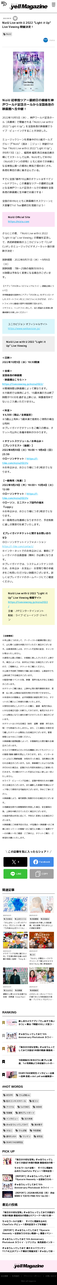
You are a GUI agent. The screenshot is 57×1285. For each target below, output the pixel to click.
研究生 (40, 1136)
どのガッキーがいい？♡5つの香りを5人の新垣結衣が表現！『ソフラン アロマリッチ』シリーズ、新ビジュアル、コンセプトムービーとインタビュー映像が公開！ (41, 997)
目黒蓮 (19, 990)
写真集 (9, 1112)
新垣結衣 (35, 990)
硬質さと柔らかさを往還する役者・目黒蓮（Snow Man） (15, 995)
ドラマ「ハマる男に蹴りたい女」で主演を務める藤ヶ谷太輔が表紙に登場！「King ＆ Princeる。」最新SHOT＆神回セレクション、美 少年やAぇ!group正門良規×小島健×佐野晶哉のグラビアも (15, 956)
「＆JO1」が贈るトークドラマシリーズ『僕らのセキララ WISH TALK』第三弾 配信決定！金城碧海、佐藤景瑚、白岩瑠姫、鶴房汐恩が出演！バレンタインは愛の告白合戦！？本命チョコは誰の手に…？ (41, 961)
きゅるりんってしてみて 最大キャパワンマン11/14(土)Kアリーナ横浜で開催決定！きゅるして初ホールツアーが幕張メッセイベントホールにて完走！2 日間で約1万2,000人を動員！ (28, 1250)
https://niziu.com (18, 221)
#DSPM (9, 1095)
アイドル (10, 1107)
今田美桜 (37, 1130)
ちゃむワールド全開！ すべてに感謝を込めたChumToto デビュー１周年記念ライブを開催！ (25, 1223)
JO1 (33, 955)
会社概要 (4, 1276)
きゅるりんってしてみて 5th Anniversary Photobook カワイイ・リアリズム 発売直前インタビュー (28, 1241)
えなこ (9, 1130)
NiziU (8, 34)
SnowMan (9, 990)
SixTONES (25, 1107)
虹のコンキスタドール (16, 1101)
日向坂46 (46, 919)
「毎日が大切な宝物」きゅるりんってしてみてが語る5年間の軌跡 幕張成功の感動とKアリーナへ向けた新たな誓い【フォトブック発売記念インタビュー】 (28, 1214)
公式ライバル (21, 919)
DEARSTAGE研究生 (14, 1142)
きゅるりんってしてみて (17, 1124)
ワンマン (26, 1136)
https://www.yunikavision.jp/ (24, 328)
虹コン (35, 1101)
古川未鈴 (28, 1118)
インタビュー (12, 1118)
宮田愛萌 (35, 919)
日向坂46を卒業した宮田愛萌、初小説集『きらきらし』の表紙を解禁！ (41, 925)
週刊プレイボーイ (26, 1112)
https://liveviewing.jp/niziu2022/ (22, 384)
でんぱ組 (22, 1130)
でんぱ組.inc (24, 1095)
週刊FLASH (11, 1136)
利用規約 (15, 1276)
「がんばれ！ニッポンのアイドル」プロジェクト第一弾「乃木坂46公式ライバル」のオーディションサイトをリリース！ (15, 925)
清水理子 (38, 1124)
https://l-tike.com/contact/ (18, 546)
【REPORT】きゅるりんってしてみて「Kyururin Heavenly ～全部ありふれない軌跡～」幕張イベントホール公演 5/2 (27, 1232)
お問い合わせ (50, 1276)
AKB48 (39, 1107)
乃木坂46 (9, 919)
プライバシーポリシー (32, 1276)
